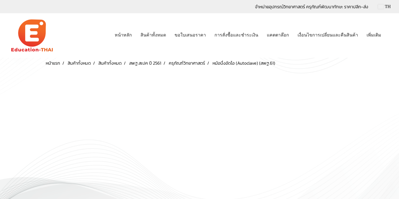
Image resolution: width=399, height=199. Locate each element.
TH (384, 6)
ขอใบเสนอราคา (190, 35)
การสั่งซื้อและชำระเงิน (236, 35)
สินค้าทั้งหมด (153, 35)
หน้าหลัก (123, 35)
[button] (390, 35)
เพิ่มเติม (374, 35)
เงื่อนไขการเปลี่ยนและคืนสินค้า (328, 35)
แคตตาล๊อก (278, 35)
